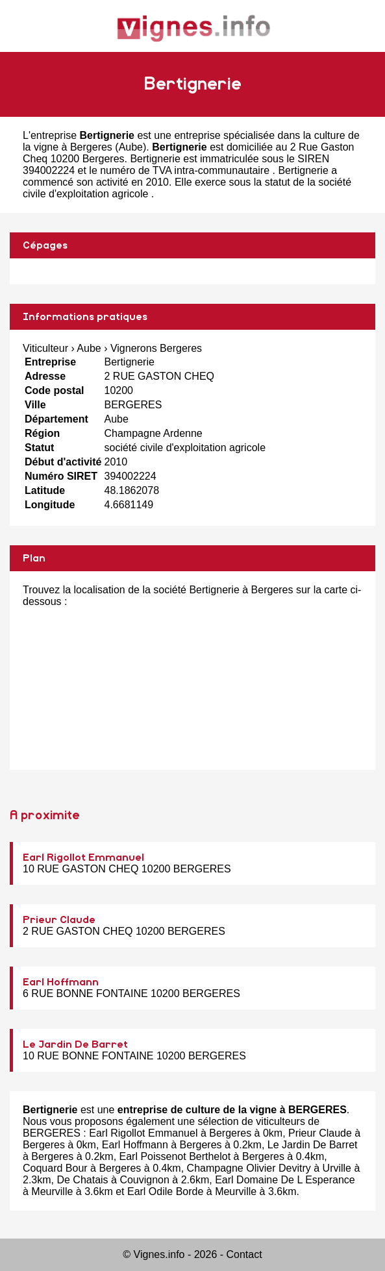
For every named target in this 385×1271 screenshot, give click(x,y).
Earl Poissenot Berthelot (175, 1156)
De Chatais (82, 1179)
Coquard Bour (55, 1168)
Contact (244, 1254)
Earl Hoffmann (61, 982)
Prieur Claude (59, 920)
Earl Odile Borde (165, 1191)
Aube (131, 147)
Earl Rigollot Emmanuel (83, 857)
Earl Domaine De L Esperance (285, 1179)
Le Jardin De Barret (75, 1044)
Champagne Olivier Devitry (249, 1168)
